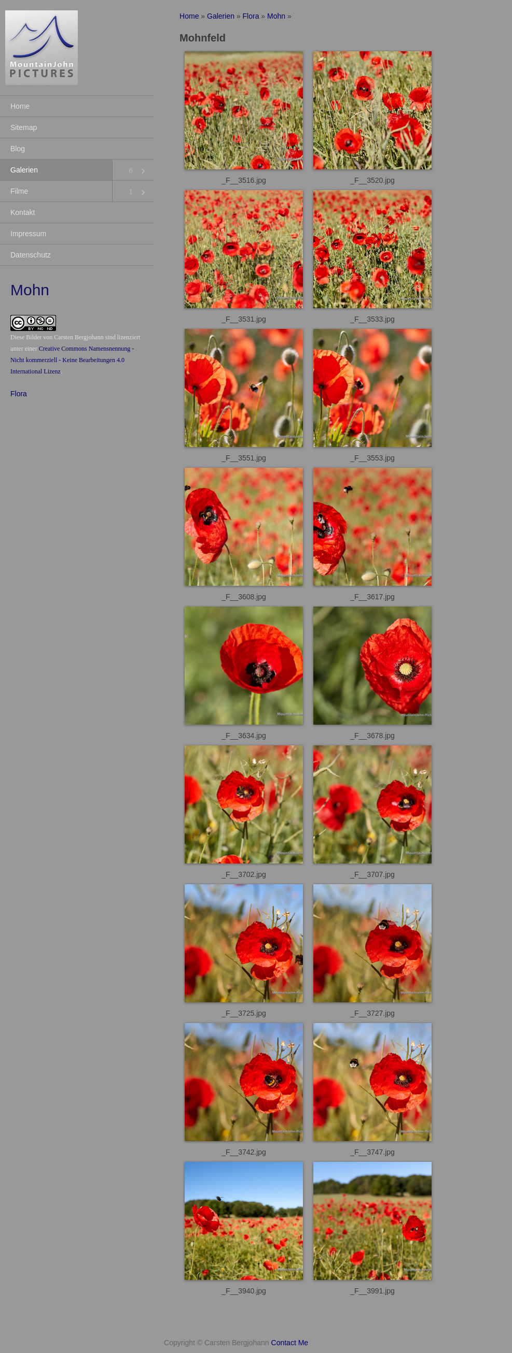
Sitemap (23, 127)
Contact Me (290, 1342)
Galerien (24, 170)
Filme (19, 191)
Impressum (28, 233)
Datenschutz (30, 255)
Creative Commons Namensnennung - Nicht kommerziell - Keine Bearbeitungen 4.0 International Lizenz (72, 360)
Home (20, 106)
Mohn (276, 16)
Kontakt (22, 212)
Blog (17, 149)
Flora (18, 394)
